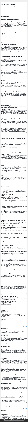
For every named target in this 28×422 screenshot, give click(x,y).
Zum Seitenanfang (24, 326)
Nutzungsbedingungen (11, 420)
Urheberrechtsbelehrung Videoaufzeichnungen (19, 420)
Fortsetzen (14, 421)
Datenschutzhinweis (6, 420)
